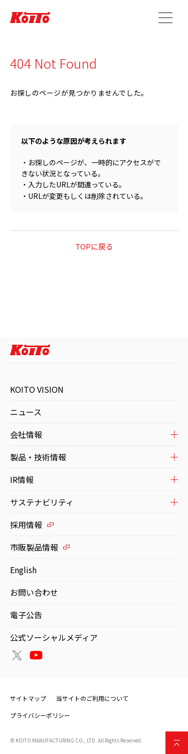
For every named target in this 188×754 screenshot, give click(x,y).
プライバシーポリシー (40, 715)
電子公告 (26, 615)
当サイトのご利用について (92, 698)
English (23, 570)
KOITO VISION (37, 389)
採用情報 (26, 525)
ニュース (26, 412)
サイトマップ (28, 698)
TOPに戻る (94, 246)
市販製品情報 (34, 547)
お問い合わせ (34, 592)
